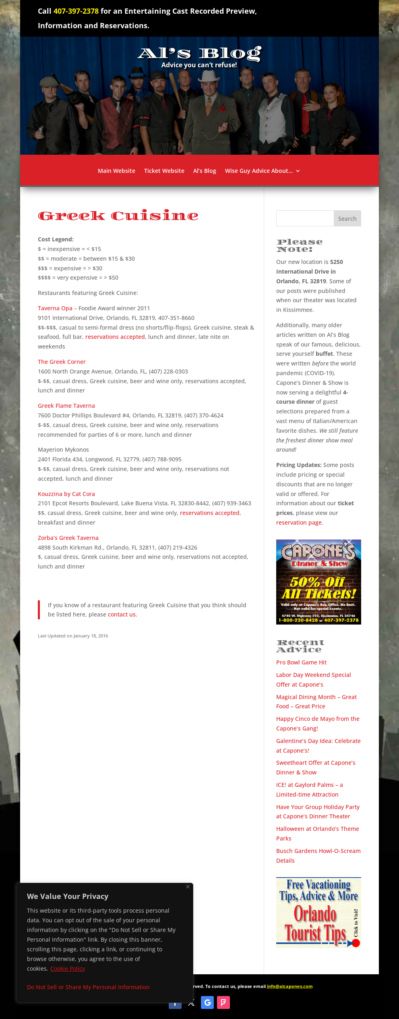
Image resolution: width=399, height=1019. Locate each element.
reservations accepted (115, 336)
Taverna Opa (55, 308)
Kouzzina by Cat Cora (66, 494)
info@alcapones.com (290, 986)
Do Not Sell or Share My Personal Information (88, 987)
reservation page (299, 522)
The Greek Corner (62, 361)
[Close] (188, 886)
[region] (104, 943)
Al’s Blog (204, 171)
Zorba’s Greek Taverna (68, 538)
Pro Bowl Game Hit (301, 662)
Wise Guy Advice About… (259, 171)
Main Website (116, 171)
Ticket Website (164, 171)
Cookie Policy (67, 968)
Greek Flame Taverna (66, 405)
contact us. (122, 614)
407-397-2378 (76, 11)
